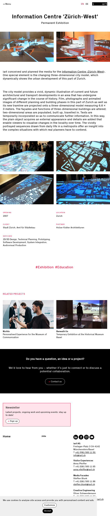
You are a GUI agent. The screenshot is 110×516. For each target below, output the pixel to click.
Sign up (13, 421)
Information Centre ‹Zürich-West (83, 71)
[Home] (99, 4)
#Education (64, 267)
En (82, 4)
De (87, 4)
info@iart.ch (79, 455)
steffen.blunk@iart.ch (84, 484)
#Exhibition (45, 267)
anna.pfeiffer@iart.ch (84, 469)
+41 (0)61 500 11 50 (85, 452)
